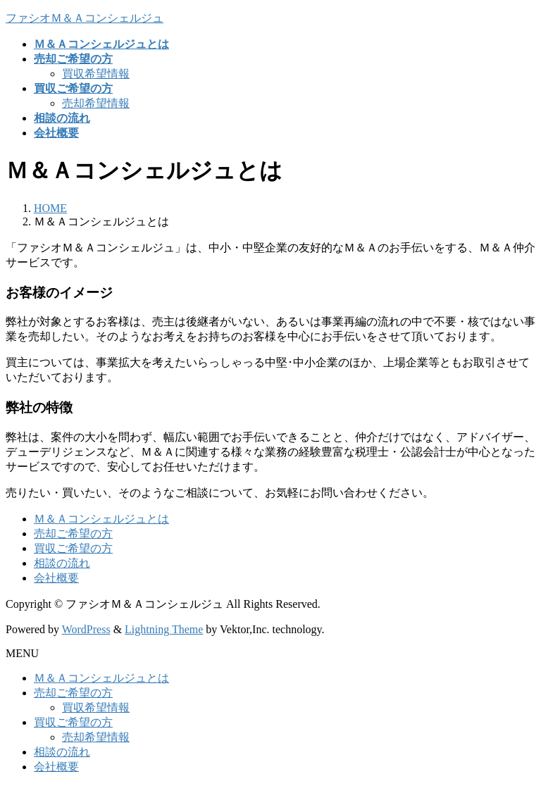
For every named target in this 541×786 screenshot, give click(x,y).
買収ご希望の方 (73, 548)
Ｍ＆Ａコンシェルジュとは (101, 519)
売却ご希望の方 (73, 533)
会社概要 (56, 578)
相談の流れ (62, 563)
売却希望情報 (96, 103)
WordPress (86, 629)
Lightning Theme (164, 629)
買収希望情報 (96, 74)
